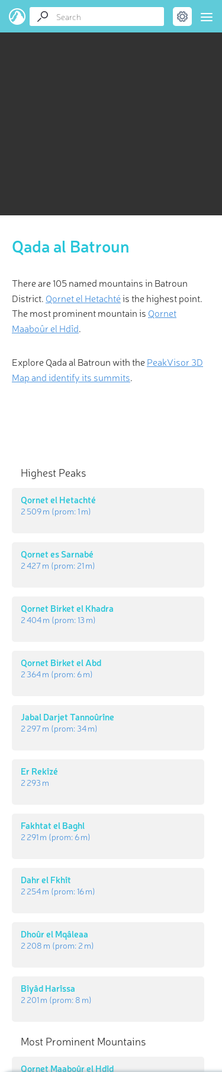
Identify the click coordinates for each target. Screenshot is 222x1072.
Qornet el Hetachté (83, 297)
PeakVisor (17, 16)
